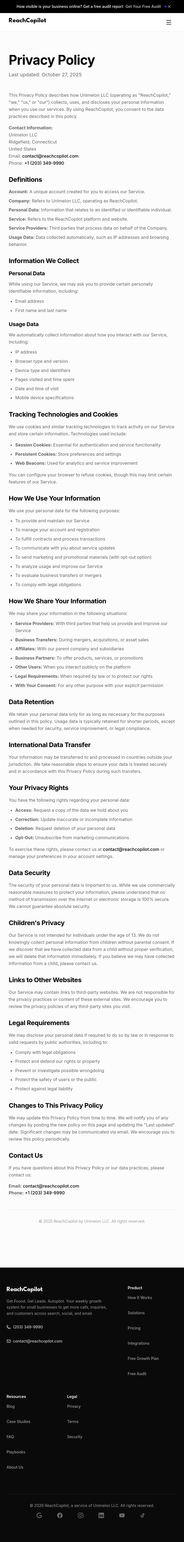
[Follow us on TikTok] (146, 1519)
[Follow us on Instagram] (84, 1519)
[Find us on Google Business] (42, 1519)
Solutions (136, 1312)
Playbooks (16, 1452)
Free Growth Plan (143, 1358)
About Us (15, 1467)
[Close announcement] (169, 7)
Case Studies (18, 1421)
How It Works (140, 1297)
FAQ (10, 1436)
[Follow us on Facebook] (63, 1519)
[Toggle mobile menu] (169, 22)
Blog (11, 1406)
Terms (73, 1421)
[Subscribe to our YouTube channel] (125, 1519)
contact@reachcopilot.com (50, 156)
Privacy (74, 1406)
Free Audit (137, 1373)
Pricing (134, 1328)
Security (74, 1436)
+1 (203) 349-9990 (44, 163)
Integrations (138, 1343)
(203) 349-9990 (25, 1327)
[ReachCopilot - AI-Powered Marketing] (27, 22)
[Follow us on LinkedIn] (105, 1519)
